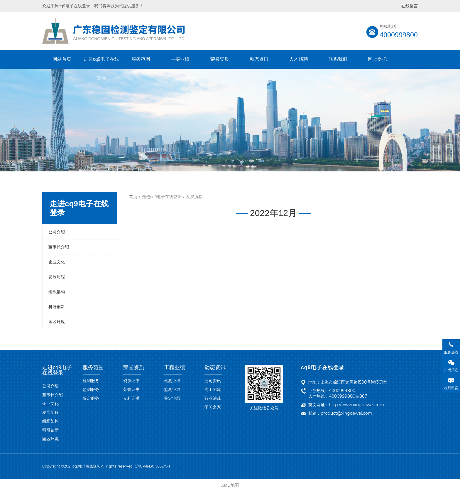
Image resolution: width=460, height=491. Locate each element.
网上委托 (377, 59)
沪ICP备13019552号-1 (152, 466)
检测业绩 (172, 380)
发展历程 (56, 276)
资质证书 (131, 380)
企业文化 (56, 261)
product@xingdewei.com (346, 413)
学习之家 (212, 407)
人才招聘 (298, 59)
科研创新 (56, 306)
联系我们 (338, 59)
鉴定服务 (91, 398)
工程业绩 (174, 367)
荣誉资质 (219, 59)
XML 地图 (230, 485)
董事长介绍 (58, 246)
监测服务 (91, 389)
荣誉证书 (131, 389)
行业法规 (212, 398)
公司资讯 (212, 380)
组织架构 (56, 291)
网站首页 (62, 59)
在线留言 (409, 6)
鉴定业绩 (172, 398)
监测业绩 (172, 389)
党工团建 (212, 389)
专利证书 (131, 398)
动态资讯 (259, 59)
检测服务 (91, 380)
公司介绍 (56, 232)
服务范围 (140, 59)
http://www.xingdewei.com (356, 404)
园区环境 (56, 321)
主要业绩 (180, 59)
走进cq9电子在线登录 (101, 63)
